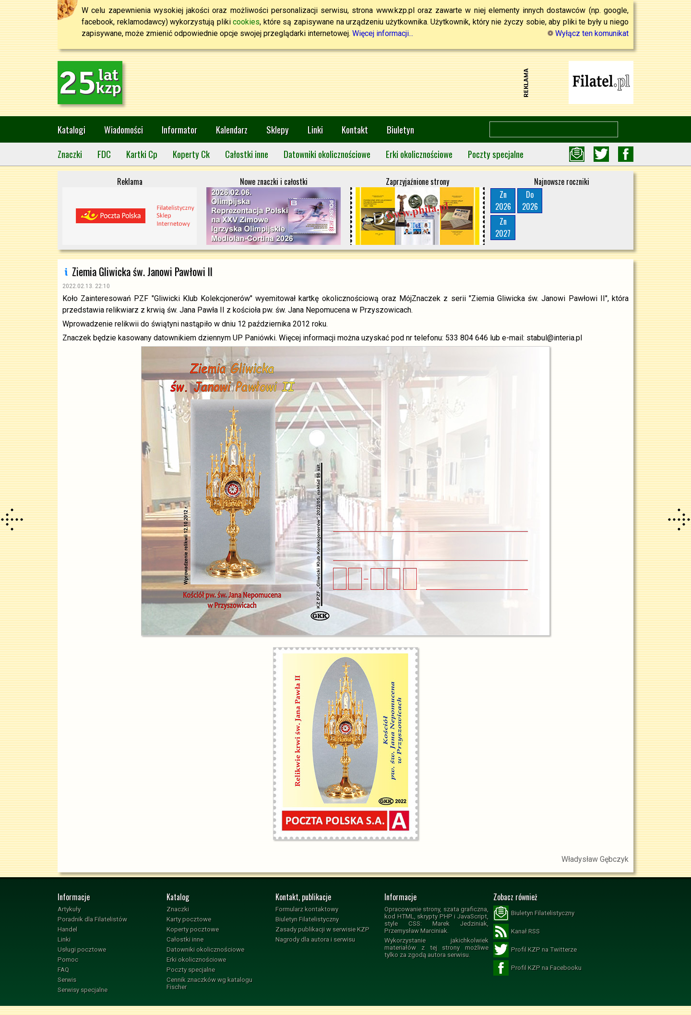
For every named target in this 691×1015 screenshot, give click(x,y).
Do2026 (530, 200)
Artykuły (69, 909)
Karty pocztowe (189, 919)
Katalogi (71, 129)
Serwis (67, 979)
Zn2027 (503, 227)
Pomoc (68, 959)
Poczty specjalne (496, 153)
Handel (67, 929)
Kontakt (355, 129)
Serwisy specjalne (82, 989)
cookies (246, 21)
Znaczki (70, 153)
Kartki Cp (141, 153)
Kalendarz (232, 129)
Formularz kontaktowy (306, 909)
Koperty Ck (191, 153)
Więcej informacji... (382, 33)
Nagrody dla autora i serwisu (315, 939)
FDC (104, 153)
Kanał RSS (516, 931)
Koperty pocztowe (193, 929)
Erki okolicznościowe (419, 153)
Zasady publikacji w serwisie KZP (322, 929)
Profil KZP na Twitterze (535, 949)
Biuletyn (400, 129)
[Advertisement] (345, 82)
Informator (179, 129)
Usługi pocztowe (82, 949)
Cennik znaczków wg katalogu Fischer (209, 983)
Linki (315, 129)
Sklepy (277, 129)
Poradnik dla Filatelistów (92, 919)
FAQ (63, 969)
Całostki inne (246, 153)
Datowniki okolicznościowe (327, 153)
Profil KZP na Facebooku (537, 968)
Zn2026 (503, 200)
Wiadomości (123, 129)
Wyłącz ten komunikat (588, 33)
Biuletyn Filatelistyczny (307, 919)
